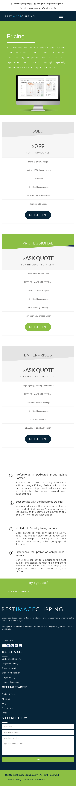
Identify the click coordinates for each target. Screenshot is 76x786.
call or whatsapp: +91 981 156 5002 (36, 8)
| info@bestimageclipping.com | (48, 4)
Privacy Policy (14, 779)
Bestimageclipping (21, 4)
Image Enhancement (11, 682)
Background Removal (11, 659)
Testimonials (7, 708)
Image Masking (8, 677)
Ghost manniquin (9, 668)
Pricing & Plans (8, 694)
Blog (4, 703)
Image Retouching (10, 663)
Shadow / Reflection (11, 673)
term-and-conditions (34, 779)
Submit (38, 759)
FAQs (4, 713)
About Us (6, 699)
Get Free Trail (38, 215)
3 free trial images (18, 592)
